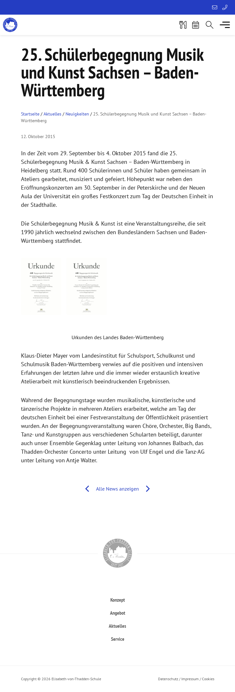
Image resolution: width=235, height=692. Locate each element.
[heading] (117, 599)
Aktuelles (52, 114)
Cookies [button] (208, 678)
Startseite (30, 114)
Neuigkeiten (77, 114)
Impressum (190, 678)
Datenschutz (168, 678)
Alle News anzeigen (117, 489)
